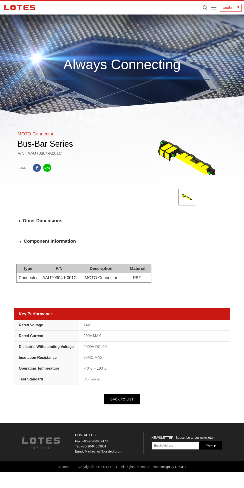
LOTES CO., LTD (19, 7)
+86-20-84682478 (95, 441)
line (47, 168)
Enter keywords (205, 8)
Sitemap (63, 467)
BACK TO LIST (121, 399)
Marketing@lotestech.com (103, 451)
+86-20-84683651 (93, 446)
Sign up (211, 445)
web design (161, 467)
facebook (37, 168)
